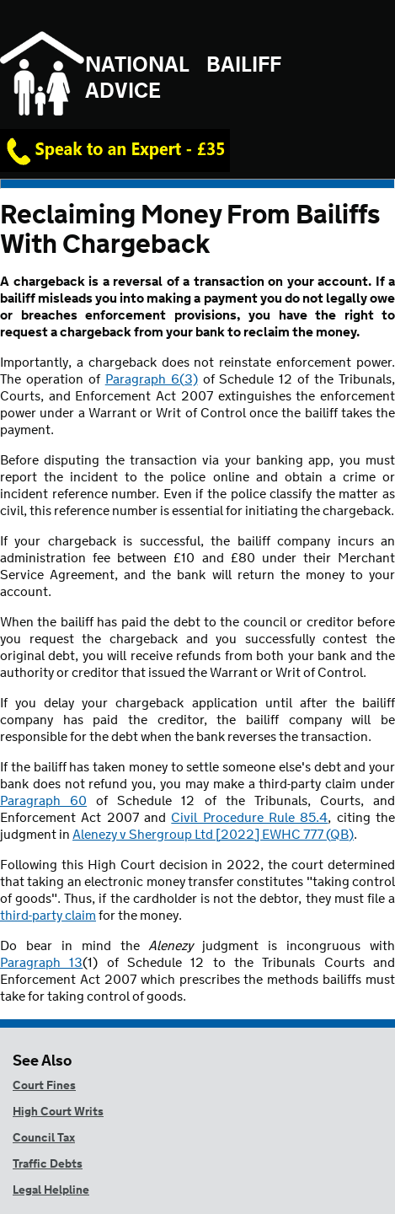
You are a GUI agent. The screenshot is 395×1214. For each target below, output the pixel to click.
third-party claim (48, 916)
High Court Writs (58, 1112)
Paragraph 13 (41, 963)
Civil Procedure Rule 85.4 (249, 818)
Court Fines (44, 1085)
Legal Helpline (51, 1190)
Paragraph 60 (43, 801)
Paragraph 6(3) (151, 380)
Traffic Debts (48, 1164)
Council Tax (44, 1138)
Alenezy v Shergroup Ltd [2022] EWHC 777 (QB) (213, 835)
